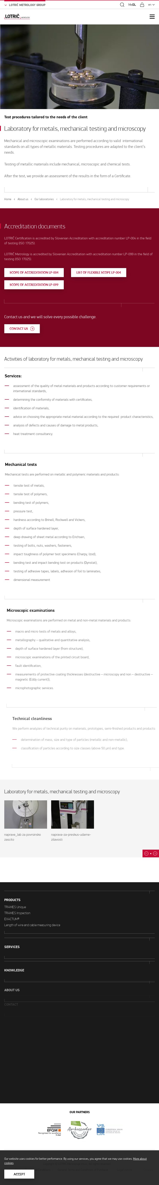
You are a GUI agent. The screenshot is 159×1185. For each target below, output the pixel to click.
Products (12, 887)
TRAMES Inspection (17, 900)
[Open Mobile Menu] (152, 17)
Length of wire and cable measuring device (32, 912)
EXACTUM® (11, 906)
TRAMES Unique (15, 894)
